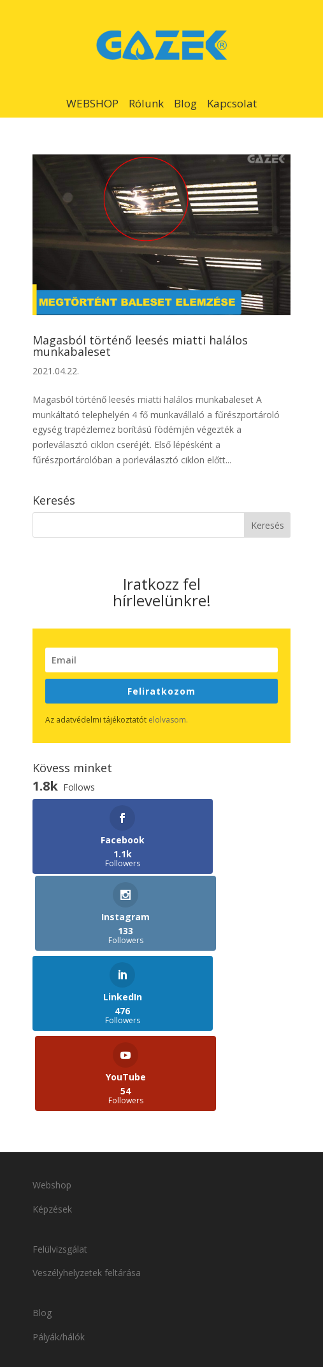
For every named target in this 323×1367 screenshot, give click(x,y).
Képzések (52, 1052)
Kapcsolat (232, 103)
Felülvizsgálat (59, 1091)
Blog (185, 103)
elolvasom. (168, 719)
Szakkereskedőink (68, 1243)
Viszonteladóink (64, 1219)
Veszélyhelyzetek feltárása (87, 1116)
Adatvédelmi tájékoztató (180, 1294)
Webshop (51, 1028)
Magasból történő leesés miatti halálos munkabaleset (140, 345)
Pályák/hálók (58, 1179)
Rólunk (146, 103)
